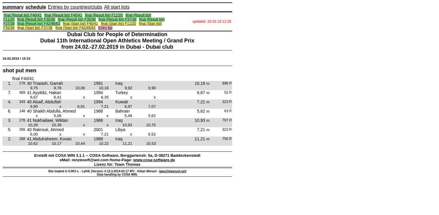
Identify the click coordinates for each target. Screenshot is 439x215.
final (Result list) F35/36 (36, 19)
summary (13, 7)
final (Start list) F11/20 (118, 24)
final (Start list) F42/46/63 (75, 28)
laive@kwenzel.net (172, 171)
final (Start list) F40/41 (80, 24)
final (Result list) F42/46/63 (38, 24)
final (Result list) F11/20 (104, 15)
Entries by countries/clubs (75, 7)
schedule (35, 7)
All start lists (117, 7)
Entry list (105, 28)
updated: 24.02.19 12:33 (211, 21)
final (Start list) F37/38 (34, 28)
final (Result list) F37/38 (117, 19)
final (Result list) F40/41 (22, 15)
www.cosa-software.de (154, 160)
